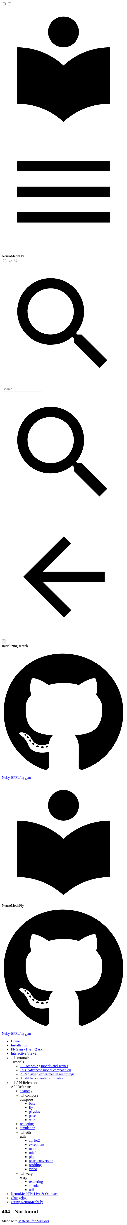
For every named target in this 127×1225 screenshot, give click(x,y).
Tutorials (17, 1062)
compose (26, 1099)
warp (23, 1177)
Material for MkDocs (33, 1221)
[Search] (22, 389)
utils (23, 1136)
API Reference (21, 1087)
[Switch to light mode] (4, 260)
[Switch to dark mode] (10, 260)
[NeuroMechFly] (63, 128)
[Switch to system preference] (15, 260)
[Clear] (3, 641)
